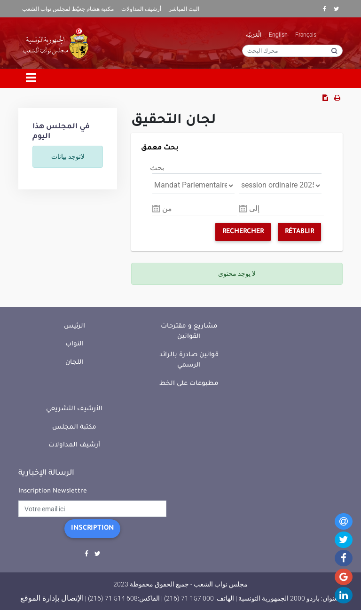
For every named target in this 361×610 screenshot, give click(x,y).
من (167, 208)
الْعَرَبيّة (253, 34)
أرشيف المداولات (141, 9)
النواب (74, 344)
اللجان (74, 362)
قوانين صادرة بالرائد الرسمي (189, 360)
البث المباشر (184, 9)
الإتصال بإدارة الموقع (52, 598)
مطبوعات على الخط (189, 383)
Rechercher (243, 232)
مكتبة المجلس (74, 427)
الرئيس (74, 326)
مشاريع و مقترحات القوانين (189, 332)
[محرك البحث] (292, 51)
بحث (157, 167)
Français (305, 34)
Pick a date (156, 208)
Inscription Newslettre (52, 491)
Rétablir (299, 232)
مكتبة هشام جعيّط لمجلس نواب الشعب (68, 9)
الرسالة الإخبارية (46, 473)
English (278, 34)
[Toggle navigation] (31, 78)
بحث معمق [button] (160, 148)
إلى (254, 208)
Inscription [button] (92, 528)
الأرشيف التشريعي (74, 409)
